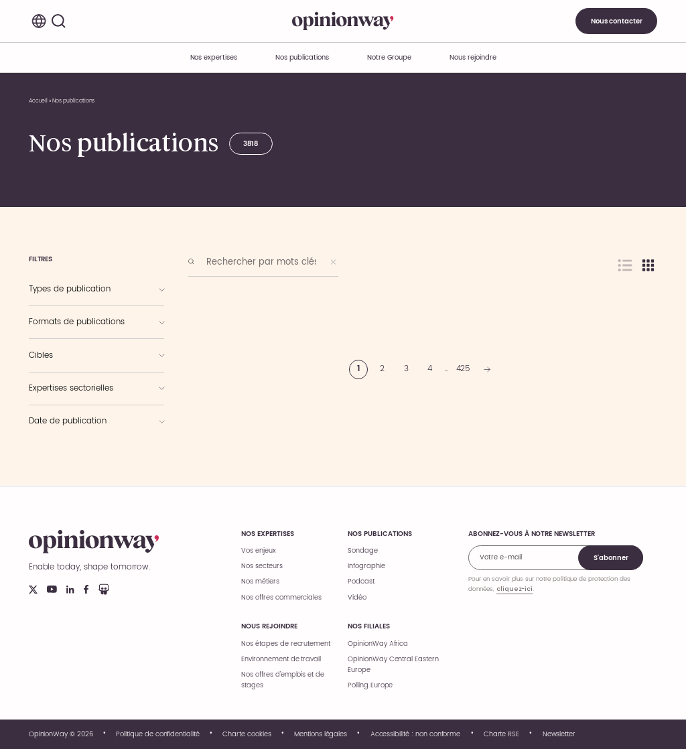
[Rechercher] (59, 21)
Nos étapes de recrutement (285, 643)
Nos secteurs (261, 566)
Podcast (361, 581)
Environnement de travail (281, 659)
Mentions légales (320, 734)
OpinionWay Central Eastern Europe (393, 664)
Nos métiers (260, 581)
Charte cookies (246, 734)
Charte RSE (502, 734)
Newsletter (559, 734)
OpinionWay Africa (378, 643)
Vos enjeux (258, 550)
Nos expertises (267, 534)
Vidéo (357, 597)
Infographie (366, 566)
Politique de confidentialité (158, 734)
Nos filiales (368, 626)
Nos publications (302, 57)
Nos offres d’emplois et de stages (282, 680)
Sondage (363, 550)
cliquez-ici (514, 589)
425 (463, 368)
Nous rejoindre (269, 626)
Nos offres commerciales (281, 597)
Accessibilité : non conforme (415, 734)
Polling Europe (370, 685)
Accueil (38, 100)
